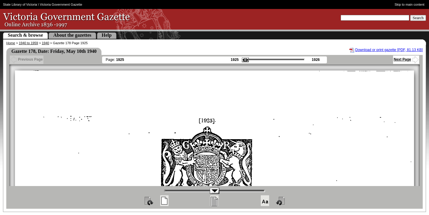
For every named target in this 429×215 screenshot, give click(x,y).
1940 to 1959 (28, 43)
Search (418, 18)
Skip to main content (410, 4)
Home (10, 43)
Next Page (406, 59)
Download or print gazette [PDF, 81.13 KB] (389, 50)
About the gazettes (72, 35)
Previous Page (26, 59)
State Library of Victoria (20, 4)
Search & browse (25, 35)
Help (107, 35)
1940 (45, 43)
